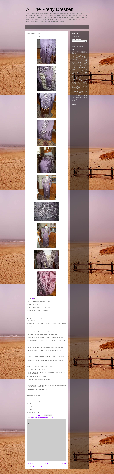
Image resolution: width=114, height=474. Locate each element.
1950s (82, 63)
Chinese (76, 75)
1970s (75, 65)
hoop (75, 82)
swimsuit (83, 92)
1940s (78, 63)
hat (86, 81)
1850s (79, 56)
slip (85, 91)
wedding (85, 97)
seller (33, 298)
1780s (83, 52)
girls (84, 79)
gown (77, 81)
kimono (84, 82)
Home (29, 27)
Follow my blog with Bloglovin (78, 46)
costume (76, 76)
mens (84, 83)
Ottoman (77, 86)
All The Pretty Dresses (49, 9)
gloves (73, 81)
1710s (73, 51)
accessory (79, 70)
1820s (78, 55)
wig (76, 99)
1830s (83, 55)
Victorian (79, 95)
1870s (77, 57)
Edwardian (45, 417)
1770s (78, 52)
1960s (86, 63)
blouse (78, 72)
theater (73, 94)
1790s (73, 53)
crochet (83, 76)
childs (86, 73)
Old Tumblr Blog (39, 27)
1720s (77, 51)
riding (80, 88)
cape (81, 73)
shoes (86, 90)
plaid (84, 87)
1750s (85, 51)
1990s (80, 65)
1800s (84, 53)
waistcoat (78, 97)
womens (51, 417)
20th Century (37, 417)
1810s (73, 55)
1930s (73, 63)
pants (73, 87)
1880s (86, 57)
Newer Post (30, 463)
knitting (73, 83)
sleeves (81, 91)
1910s (73, 62)
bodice (85, 72)
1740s (80, 51)
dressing (83, 78)
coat (81, 75)
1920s (82, 62)
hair (83, 81)
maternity (78, 83)
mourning (74, 84)
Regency (74, 88)
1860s (85, 56)
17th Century (78, 53)
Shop (49, 27)
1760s (73, 52)
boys (76, 73)
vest (72, 95)
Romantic (74, 90)
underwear (78, 94)
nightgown (81, 84)
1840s (73, 56)
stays (77, 92)
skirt (75, 91)
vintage (73, 97)
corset (86, 75)
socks (73, 92)
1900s (32, 417)
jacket (79, 82)
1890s (77, 59)
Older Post (63, 463)
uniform (84, 94)
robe (84, 88)
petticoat (78, 87)
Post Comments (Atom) (38, 466)
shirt (81, 90)
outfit (83, 86)
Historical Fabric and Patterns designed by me (78, 35)
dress (41, 417)
